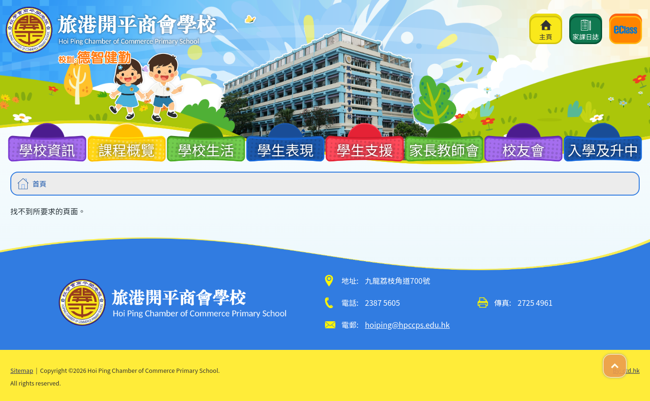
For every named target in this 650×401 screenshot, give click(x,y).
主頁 (545, 30)
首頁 (39, 184)
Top (626, 360)
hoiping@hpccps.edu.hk (407, 324)
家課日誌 (586, 30)
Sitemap (21, 370)
